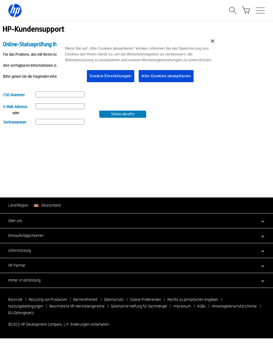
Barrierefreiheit (85, 299)
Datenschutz (114, 299)
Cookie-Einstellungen (111, 76)
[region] (138, 62)
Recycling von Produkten (48, 299)
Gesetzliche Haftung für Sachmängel (139, 306)
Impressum (182, 306)
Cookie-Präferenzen (145, 299)
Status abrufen (123, 113)
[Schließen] (213, 41)
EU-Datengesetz (21, 312)
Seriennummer (14, 122)
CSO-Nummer (14, 94)
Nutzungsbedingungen (25, 306)
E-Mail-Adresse (15, 106)
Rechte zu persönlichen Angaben (192, 299)
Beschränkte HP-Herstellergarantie (77, 306)
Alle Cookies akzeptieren (166, 76)
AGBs (201, 306)
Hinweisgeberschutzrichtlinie (234, 306)
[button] (136, 220)
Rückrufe (15, 299)
